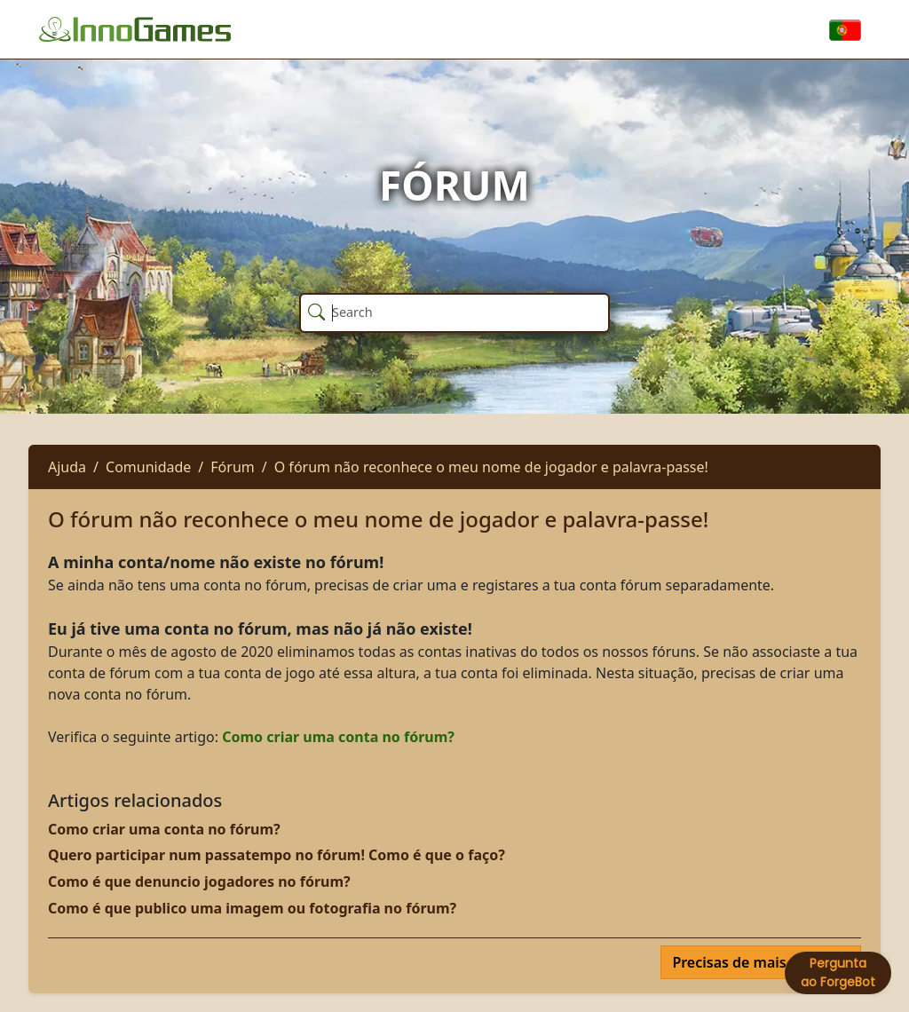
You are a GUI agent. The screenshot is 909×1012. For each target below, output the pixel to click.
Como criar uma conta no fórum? (338, 737)
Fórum (232, 467)
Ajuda (67, 467)
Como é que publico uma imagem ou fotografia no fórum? (252, 908)
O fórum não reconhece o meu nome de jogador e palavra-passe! (491, 467)
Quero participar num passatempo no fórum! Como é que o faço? (276, 855)
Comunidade (148, 467)
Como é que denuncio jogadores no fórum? (199, 881)
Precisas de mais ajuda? (755, 962)
